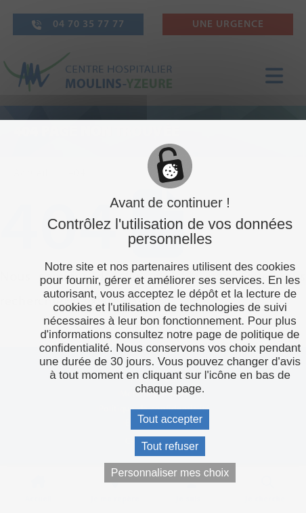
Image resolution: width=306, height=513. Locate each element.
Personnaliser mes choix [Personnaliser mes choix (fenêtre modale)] (170, 472)
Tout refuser (169, 446)
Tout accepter (169, 419)
